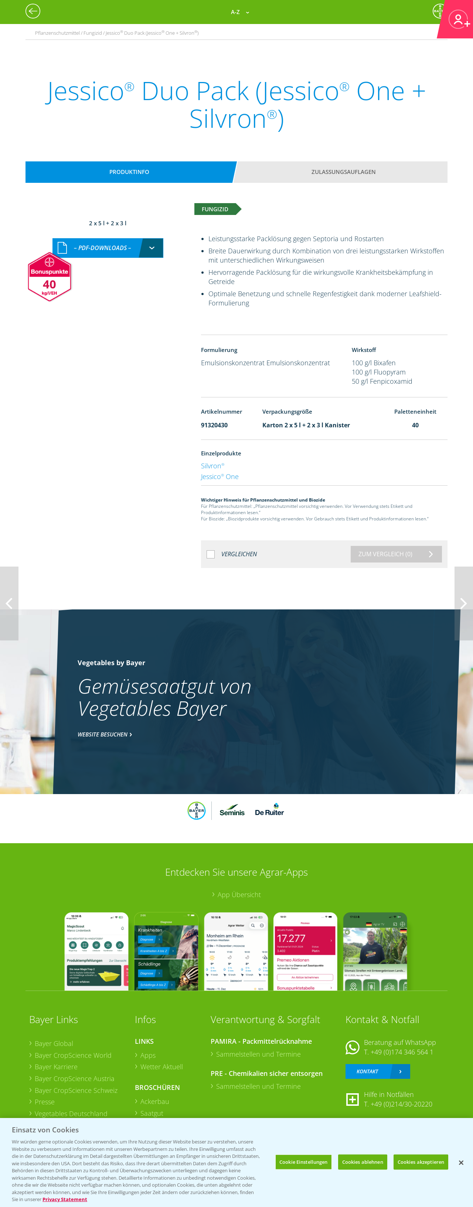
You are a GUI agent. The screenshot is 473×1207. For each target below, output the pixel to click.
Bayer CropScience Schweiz (76, 1090)
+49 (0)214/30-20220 (401, 1104)
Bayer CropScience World (73, 1055)
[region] (236, 1162)
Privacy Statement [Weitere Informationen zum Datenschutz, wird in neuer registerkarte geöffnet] (64, 1199)
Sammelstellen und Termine (258, 1054)
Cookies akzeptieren (421, 1161)
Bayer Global (54, 1043)
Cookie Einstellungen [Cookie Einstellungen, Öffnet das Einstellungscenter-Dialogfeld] (303, 1161)
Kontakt (367, 1071)
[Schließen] (461, 1163)
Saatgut (151, 1113)
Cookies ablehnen (362, 1161)
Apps (148, 1055)
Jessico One (220, 476)
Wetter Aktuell (161, 1066)
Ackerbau (154, 1101)
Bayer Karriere (56, 1066)
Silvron (212, 465)
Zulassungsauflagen (344, 171)
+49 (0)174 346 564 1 (402, 1051)
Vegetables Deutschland (71, 1113)
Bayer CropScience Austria (75, 1078)
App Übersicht (239, 894)
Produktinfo (129, 171)
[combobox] (107, 248)
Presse (45, 1101)
